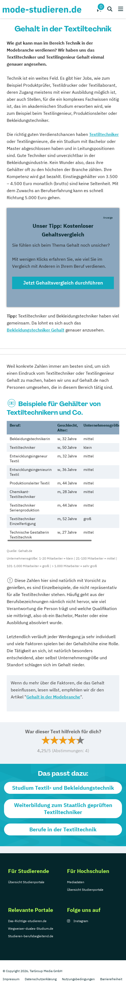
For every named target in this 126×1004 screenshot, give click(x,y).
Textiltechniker (104, 134)
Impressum (11, 979)
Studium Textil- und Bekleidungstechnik (63, 787)
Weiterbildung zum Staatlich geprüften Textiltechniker (63, 808)
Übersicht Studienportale (26, 882)
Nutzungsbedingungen (78, 979)
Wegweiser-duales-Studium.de (30, 928)
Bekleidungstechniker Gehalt (35, 330)
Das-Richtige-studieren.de (27, 921)
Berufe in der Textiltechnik (63, 829)
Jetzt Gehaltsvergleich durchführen (63, 283)
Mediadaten (75, 882)
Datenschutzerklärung (41, 979)
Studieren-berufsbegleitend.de (30, 936)
